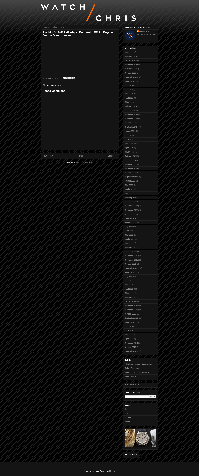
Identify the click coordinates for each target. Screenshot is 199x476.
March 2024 (130, 152)
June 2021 (129, 281)
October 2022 (130, 214)
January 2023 (130, 202)
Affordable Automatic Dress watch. (138, 364)
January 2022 (130, 252)
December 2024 (131, 114)
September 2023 (131, 177)
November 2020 (131, 310)
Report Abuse (132, 384)
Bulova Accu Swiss (132, 368)
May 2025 (129, 94)
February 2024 (131, 156)
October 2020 (130, 314)
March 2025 (130, 102)
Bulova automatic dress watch (137, 372)
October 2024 (130, 123)
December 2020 (131, 305)
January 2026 (130, 60)
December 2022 (131, 206)
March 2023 (130, 193)
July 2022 (129, 227)
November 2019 (131, 343)
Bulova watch (130, 376)
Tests (127, 413)
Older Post (112, 156)
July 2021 (129, 276)
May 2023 (129, 185)
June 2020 (129, 330)
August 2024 (130, 131)
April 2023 (129, 189)
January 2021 (130, 301)
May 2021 (129, 285)
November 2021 (131, 260)
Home (80, 156)
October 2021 (130, 264)
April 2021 (129, 289)
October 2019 (130, 347)
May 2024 (129, 143)
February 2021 (131, 297)
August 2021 (130, 272)
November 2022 (131, 210)
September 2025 (131, 77)
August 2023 (130, 181)
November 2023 (131, 168)
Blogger (112, 471)
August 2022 (130, 222)
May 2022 (129, 235)
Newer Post (48, 156)
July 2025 (129, 85)
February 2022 (131, 247)
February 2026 (131, 56)
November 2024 (131, 119)
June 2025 (129, 90)
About (127, 422)
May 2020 (129, 335)
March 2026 (130, 52)
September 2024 (131, 127)
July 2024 (129, 135)
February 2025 (131, 106)
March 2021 (130, 293)
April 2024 (129, 148)
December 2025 (131, 65)
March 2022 (130, 243)
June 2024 (129, 139)
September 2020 (131, 318)
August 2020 (130, 322)
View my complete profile (146, 35)
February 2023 (131, 198)
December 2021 (131, 256)
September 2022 (131, 218)
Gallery (128, 417)
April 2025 (129, 98)
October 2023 (130, 173)
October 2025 (130, 73)
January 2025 (130, 110)
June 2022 (129, 231)
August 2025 (130, 81)
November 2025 (131, 69)
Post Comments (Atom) (84, 162)
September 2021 (131, 268)
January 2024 (130, 160)
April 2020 (129, 339)
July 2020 (129, 326)
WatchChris (144, 31)
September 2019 (131, 351)
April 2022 (129, 239)
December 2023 (131, 164)
